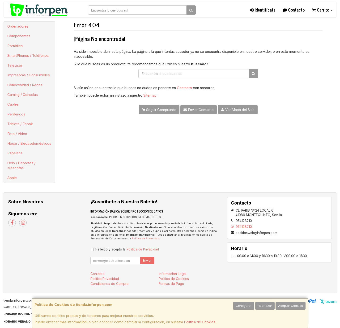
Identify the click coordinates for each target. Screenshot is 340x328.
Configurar (244, 306)
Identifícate (263, 9)
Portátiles (15, 46)
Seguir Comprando (159, 109)
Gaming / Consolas (22, 94)
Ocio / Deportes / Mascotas (21, 165)
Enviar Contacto (198, 109)
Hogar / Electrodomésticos (29, 143)
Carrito (322, 9)
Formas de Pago (171, 284)
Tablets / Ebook (20, 124)
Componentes (18, 36)
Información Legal (172, 274)
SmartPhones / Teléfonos (28, 55)
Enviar (147, 260)
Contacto (294, 9)
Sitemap (150, 95)
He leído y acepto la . (127, 249)
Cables (13, 104)
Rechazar (265, 306)
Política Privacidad (104, 279)
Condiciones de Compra (109, 284)
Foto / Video (17, 133)
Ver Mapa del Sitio (238, 109)
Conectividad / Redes (24, 85)
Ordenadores (18, 26)
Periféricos (16, 114)
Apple (12, 178)
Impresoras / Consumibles (28, 75)
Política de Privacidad (145, 238)
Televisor (14, 65)
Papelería (14, 153)
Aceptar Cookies (290, 306)
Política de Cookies (199, 322)
